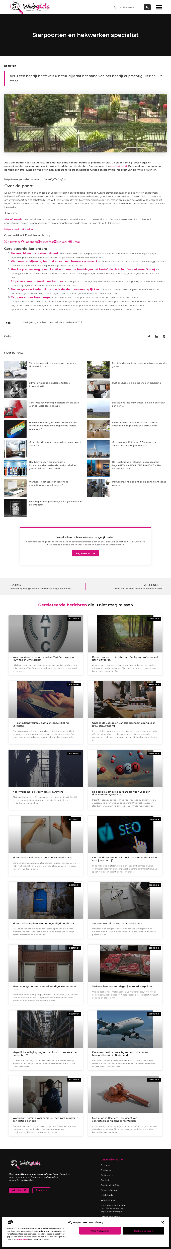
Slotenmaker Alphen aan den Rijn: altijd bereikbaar (44, 923)
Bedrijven (10, 65)
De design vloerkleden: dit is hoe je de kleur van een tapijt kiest (56, 289)
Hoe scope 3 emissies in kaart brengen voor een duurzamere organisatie (121, 793)
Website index (108, 1200)
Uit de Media (107, 1195)
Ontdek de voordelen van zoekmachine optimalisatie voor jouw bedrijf (124, 859)
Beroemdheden (109, 1190)
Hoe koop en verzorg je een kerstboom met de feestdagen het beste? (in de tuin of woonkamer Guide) (83, 269)
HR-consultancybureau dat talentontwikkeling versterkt (41, 724)
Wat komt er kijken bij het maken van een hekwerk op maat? (54, 261)
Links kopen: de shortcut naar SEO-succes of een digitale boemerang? (113, 1208)
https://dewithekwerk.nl (19, 229)
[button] (162, 1222)
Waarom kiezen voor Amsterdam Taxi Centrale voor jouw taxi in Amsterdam (44, 658)
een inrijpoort (118, 166)
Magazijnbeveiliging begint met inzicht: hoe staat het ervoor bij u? (45, 1054)
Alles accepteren (100, 1231)
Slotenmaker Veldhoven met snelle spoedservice (42, 857)
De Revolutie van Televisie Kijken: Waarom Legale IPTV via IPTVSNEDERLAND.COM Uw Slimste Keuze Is (136, 465)
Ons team (106, 1170)
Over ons (105, 1165)
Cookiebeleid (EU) (110, 1185)
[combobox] (128, 7)
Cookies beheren (143, 1231)
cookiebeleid (22, 1239)
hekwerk (59, 322)
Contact (105, 1180)
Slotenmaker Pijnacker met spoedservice (117, 923)
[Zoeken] (147, 7)
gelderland (41, 322)
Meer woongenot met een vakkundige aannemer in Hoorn (44, 988)
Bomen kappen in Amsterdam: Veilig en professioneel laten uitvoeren (125, 658)
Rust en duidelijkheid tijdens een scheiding (136, 382)
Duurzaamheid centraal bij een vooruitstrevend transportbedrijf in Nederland (120, 1054)
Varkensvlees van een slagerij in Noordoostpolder (122, 986)
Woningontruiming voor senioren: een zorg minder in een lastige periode (45, 1119)
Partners (107, 1175)
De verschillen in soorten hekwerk (35, 253)
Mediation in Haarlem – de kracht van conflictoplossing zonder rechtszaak (114, 1119)
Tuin (80, 322)
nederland (71, 322)
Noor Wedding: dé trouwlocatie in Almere (38, 791)
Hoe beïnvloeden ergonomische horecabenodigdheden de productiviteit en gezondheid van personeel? (53, 465)
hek (51, 322)
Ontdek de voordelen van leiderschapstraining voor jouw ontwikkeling (123, 724)
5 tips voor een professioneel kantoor (37, 281)
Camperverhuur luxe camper (31, 297)
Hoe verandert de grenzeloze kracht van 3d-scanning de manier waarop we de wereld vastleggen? (53, 425)
